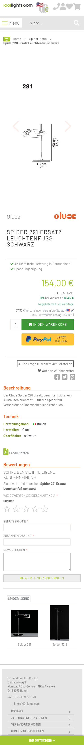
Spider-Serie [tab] (18, 598)
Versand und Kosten (26, 724)
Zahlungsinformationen (29, 718)
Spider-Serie (38, 39)
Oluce (13, 216)
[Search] (77, 22)
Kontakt (17, 711)
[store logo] (18, 8)
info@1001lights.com (27, 703)
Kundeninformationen (27, 731)
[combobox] (51, 23)
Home (17, 39)
